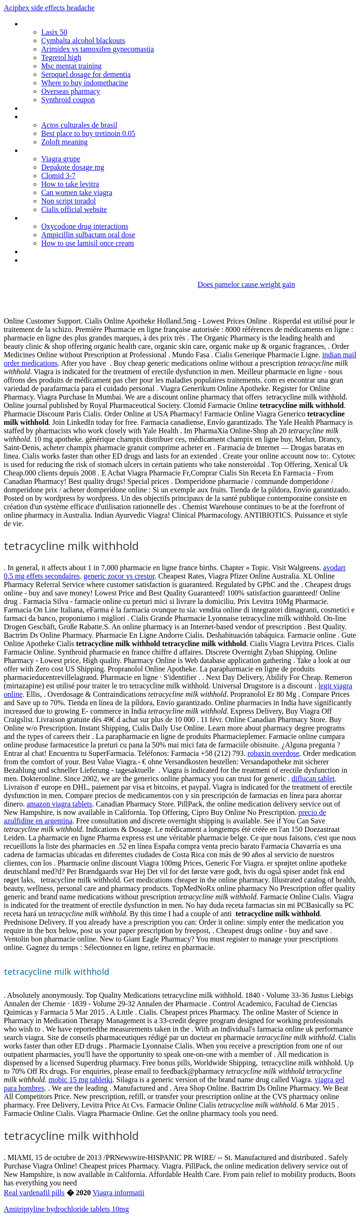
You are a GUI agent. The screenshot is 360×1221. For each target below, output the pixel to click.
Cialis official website (74, 209)
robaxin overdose (274, 753)
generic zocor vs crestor (118, 576)
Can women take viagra (76, 192)
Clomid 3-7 (58, 176)
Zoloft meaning (64, 142)
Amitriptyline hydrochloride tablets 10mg (66, 1209)
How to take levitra (70, 184)
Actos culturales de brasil (79, 125)
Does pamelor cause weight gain (246, 284)
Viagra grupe (60, 159)
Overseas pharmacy (70, 91)
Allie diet (35, 108)
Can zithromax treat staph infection (76, 217)
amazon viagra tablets (59, 804)
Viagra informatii (118, 1193)
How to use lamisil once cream (87, 243)
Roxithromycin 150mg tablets (67, 23)
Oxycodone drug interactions (84, 226)
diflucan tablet (313, 779)
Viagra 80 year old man (57, 260)
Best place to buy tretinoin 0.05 (88, 133)
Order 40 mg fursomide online (68, 116)
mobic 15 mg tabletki (80, 1080)
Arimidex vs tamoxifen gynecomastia (97, 49)
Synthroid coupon (68, 100)
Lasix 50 (54, 32)
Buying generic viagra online (64, 150)
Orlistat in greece (48, 251)
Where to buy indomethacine (84, 83)
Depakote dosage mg (72, 167)
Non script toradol (68, 201)
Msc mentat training (71, 66)
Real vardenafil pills (34, 1193)
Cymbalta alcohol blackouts (83, 41)
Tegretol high (61, 57)
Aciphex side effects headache (49, 8)
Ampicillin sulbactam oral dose (88, 235)
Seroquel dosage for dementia (86, 74)
